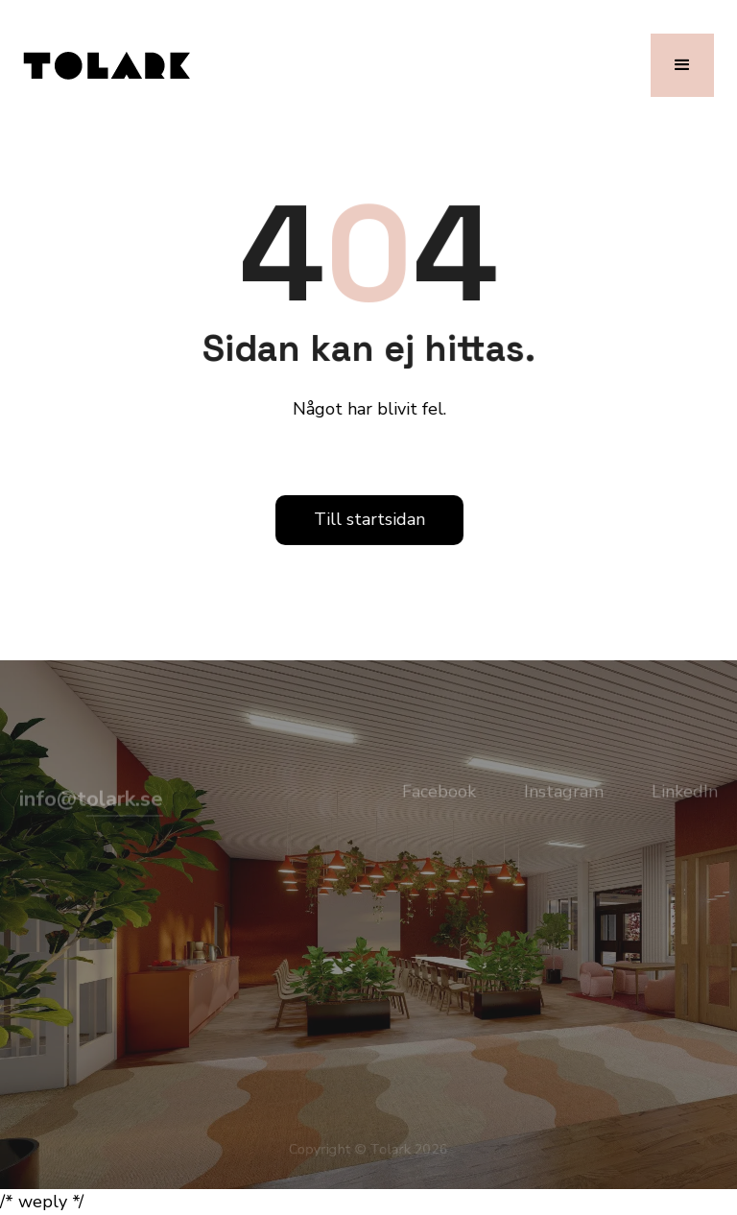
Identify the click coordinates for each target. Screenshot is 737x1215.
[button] (682, 65)
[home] (106, 65)
